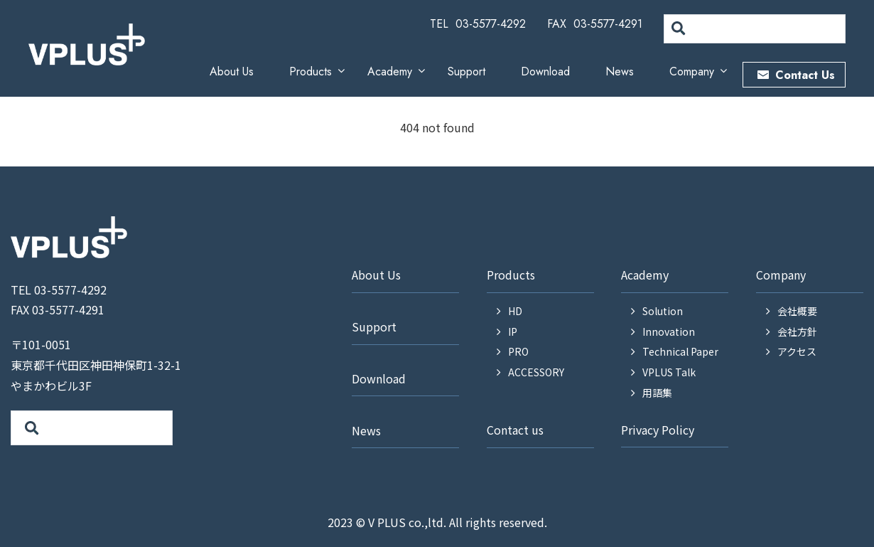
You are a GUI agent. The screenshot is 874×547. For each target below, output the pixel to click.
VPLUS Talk (669, 372)
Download (545, 71)
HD (515, 311)
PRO (518, 351)
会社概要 (797, 311)
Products (310, 71)
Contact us (515, 429)
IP (512, 331)
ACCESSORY (536, 372)
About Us (232, 71)
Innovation (668, 331)
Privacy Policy (657, 429)
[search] (753, 29)
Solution (662, 311)
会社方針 (797, 331)
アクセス (796, 351)
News (619, 71)
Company (691, 71)
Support (466, 71)
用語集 (657, 393)
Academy (389, 71)
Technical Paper (680, 351)
